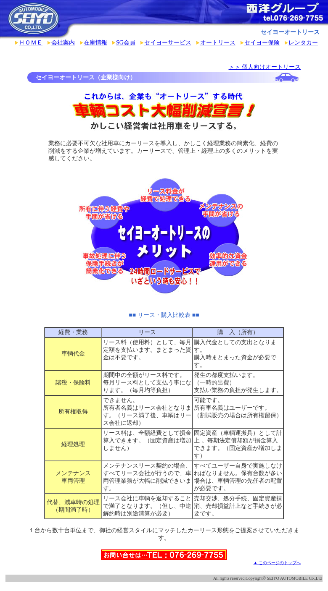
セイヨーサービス (167, 42)
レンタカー (303, 42)
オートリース (217, 42)
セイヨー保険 (262, 42)
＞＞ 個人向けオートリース (265, 67)
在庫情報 (95, 42)
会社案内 (63, 42)
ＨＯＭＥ (30, 42)
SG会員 (125, 42)
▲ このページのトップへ (277, 562)
